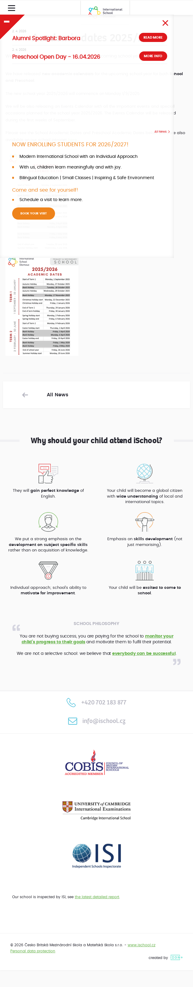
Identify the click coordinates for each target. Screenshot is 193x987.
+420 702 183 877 (96, 702)
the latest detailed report (97, 897)
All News (160, 131)
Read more (152, 37)
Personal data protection (32, 951)
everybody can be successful (143, 653)
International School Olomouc (105, 12)
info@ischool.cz (97, 721)
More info (153, 56)
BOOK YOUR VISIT (33, 213)
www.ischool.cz (141, 945)
